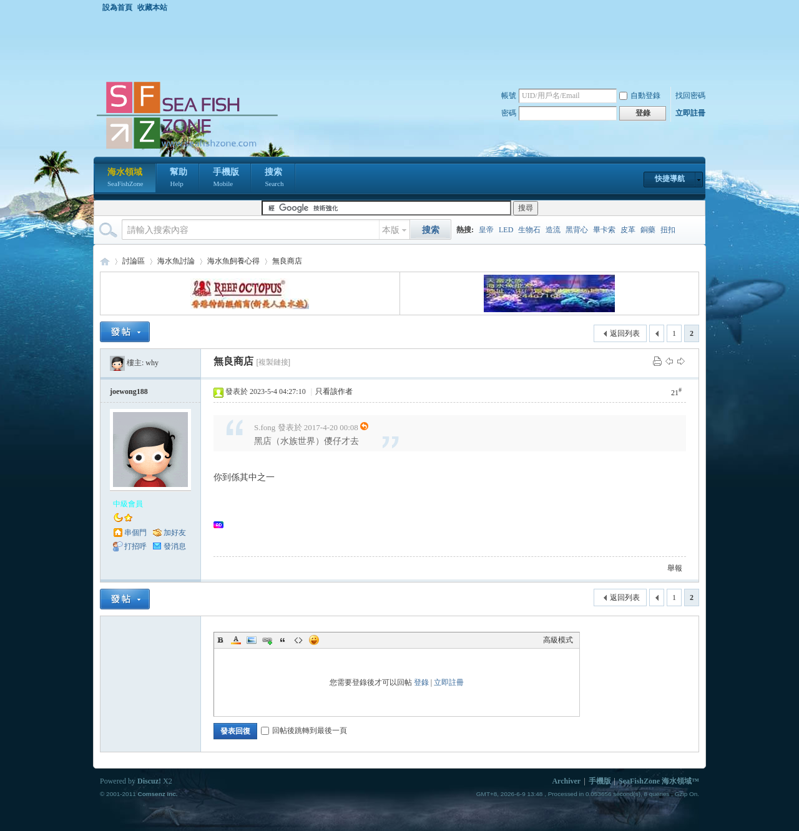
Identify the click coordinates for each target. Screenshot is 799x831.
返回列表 (625, 333)
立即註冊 (690, 113)
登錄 (421, 682)
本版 (391, 230)
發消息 (175, 546)
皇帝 (486, 229)
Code (298, 640)
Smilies (314, 640)
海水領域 (125, 178)
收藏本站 (152, 7)
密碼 (508, 113)
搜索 (274, 178)
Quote (283, 640)
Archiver (566, 781)
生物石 (529, 229)
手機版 (226, 178)
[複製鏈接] (273, 362)
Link (267, 640)
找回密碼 (690, 95)
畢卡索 (604, 229)
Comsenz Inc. (157, 793)
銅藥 (647, 229)
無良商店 (287, 261)
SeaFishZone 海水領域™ (659, 781)
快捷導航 (670, 178)
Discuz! (149, 781)
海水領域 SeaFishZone (105, 261)
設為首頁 (117, 7)
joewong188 (129, 391)
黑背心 (577, 229)
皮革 (627, 229)
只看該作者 (334, 391)
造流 (553, 229)
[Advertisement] (402, 46)
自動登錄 (639, 95)
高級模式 (558, 640)
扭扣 (667, 229)
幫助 (178, 178)
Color (236, 640)
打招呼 (135, 546)
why (152, 362)
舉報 (674, 568)
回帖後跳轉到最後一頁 (304, 730)
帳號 (508, 95)
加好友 (175, 532)
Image (251, 640)
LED (506, 229)
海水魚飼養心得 (233, 261)
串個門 (135, 532)
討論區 (133, 261)
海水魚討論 (176, 261)
